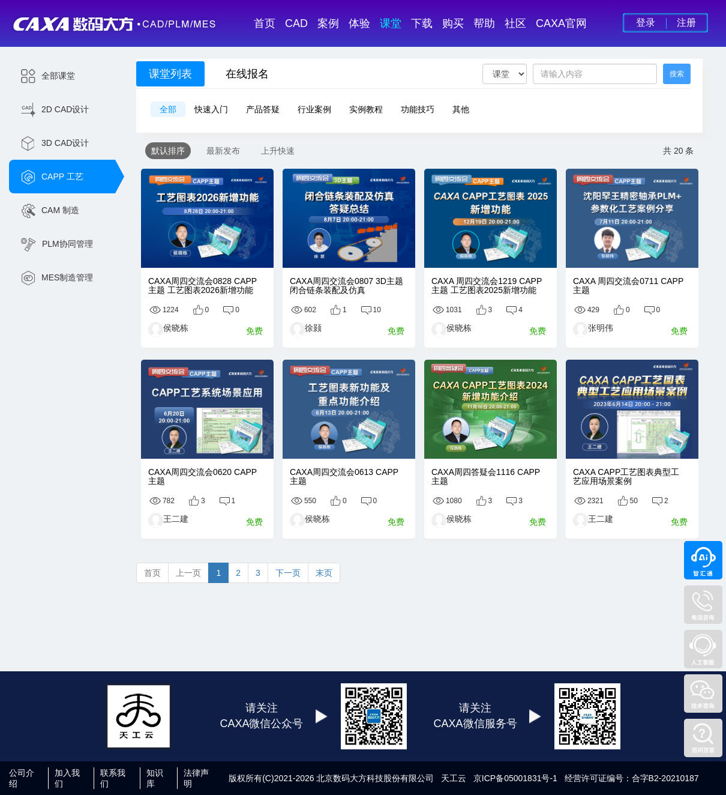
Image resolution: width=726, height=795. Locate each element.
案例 (328, 23)
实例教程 (366, 109)
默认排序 (168, 151)
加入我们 (67, 778)
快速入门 (211, 109)
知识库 (154, 778)
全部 (168, 109)
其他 (460, 109)
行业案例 (314, 109)
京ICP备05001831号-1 (515, 778)
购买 (453, 23)
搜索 (677, 74)
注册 (686, 22)
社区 (515, 23)
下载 (422, 23)
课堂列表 (170, 74)
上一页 (188, 573)
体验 (359, 23)
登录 (645, 22)
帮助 (484, 23)
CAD (296, 23)
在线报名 (247, 74)
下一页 (288, 573)
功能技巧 (417, 109)
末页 (324, 573)
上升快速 (278, 151)
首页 (264, 23)
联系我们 (112, 778)
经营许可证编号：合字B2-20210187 (632, 778)
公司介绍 (21, 778)
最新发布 (223, 151)
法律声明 (196, 778)
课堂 (390, 23)
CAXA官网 (561, 23)
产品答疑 (263, 109)
